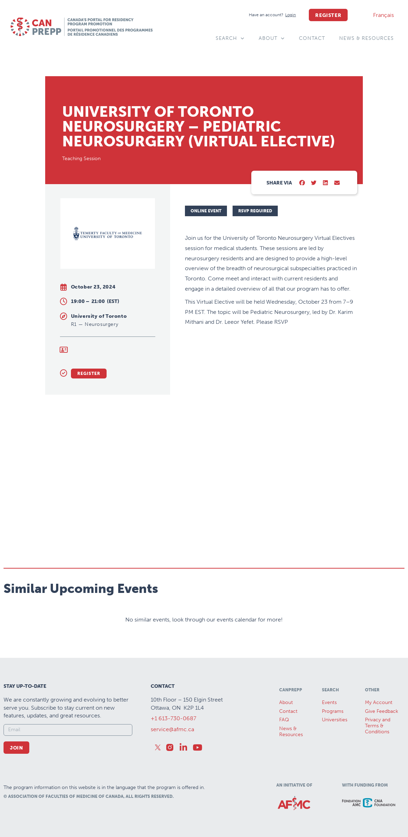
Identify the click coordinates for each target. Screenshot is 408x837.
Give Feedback (381, 711)
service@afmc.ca (172, 729)
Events (329, 702)
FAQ (284, 720)
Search (230, 38)
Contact (312, 38)
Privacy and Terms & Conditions (377, 726)
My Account (378, 702)
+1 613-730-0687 (173, 718)
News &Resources (291, 732)
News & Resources (366, 38)
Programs (332, 711)
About (272, 38)
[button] (302, 183)
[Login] (290, 15)
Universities (334, 720)
